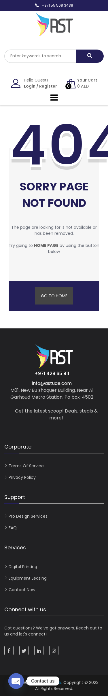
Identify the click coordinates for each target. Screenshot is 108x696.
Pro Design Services (28, 516)
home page (46, 245)
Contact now (22, 590)
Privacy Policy (22, 477)
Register (48, 86)
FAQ (13, 528)
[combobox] (40, 56)
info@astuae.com (52, 383)
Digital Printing (23, 567)
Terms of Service (26, 466)
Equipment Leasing (28, 578)
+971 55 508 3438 (57, 5)
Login (29, 86)
